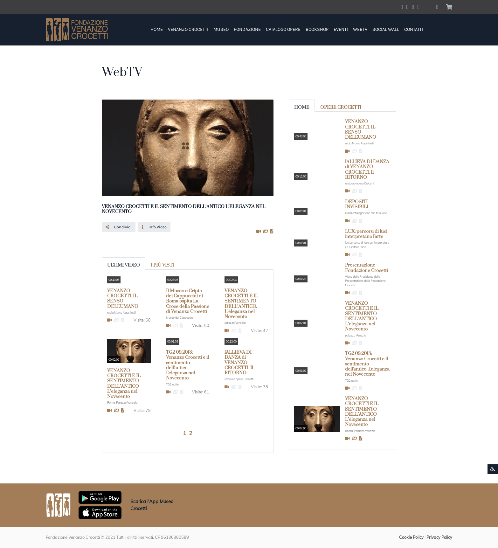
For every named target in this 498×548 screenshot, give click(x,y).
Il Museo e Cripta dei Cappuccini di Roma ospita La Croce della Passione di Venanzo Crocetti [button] (187, 301)
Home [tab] (301, 107)
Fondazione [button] (247, 29)
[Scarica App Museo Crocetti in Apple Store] (100, 512)
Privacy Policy (439, 537)
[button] (437, 7)
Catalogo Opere (283, 29)
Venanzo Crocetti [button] (188, 29)
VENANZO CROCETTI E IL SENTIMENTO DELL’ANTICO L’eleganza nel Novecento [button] (124, 383)
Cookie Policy (411, 537)
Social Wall (385, 29)
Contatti (413, 29)
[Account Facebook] (402, 6)
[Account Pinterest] (418, 6)
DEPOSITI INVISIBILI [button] (356, 204)
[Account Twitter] (407, 6)
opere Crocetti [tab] (340, 107)
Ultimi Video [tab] (123, 265)
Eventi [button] (341, 29)
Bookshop (317, 29)
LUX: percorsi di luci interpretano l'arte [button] (366, 234)
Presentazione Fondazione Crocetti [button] (366, 267)
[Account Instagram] (413, 6)
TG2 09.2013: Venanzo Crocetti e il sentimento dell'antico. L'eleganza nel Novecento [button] (187, 365)
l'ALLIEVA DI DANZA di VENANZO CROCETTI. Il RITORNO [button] (239, 363)
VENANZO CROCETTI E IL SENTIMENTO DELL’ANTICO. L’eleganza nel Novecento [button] (241, 304)
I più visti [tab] (162, 265)
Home (156, 29)
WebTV (360, 29)
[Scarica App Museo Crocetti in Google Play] (100, 496)
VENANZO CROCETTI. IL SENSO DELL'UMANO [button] (122, 298)
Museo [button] (221, 29)
